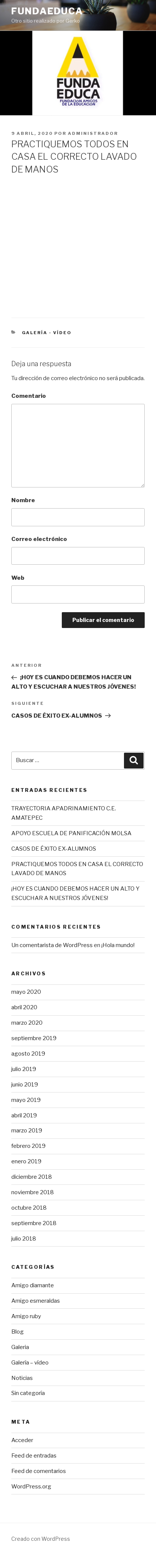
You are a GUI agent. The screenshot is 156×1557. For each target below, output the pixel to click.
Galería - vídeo (47, 332)
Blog (17, 1331)
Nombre (23, 500)
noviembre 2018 (32, 1192)
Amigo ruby (26, 1316)
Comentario (28, 396)
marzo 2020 (27, 1022)
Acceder (22, 1440)
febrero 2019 (28, 1146)
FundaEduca (47, 11)
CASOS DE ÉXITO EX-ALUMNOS (53, 848)
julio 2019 (23, 1069)
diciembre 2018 (31, 1176)
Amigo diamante (32, 1285)
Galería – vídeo (30, 1362)
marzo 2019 (26, 1130)
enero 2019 (26, 1161)
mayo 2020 (26, 992)
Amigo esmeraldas (35, 1300)
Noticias (22, 1378)
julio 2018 (23, 1238)
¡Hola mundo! (118, 945)
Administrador (93, 133)
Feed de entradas (34, 1455)
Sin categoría (28, 1393)
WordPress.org (31, 1486)
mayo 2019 (26, 1100)
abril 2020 (24, 1007)
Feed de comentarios (38, 1471)
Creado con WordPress (40, 1539)
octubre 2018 (29, 1207)
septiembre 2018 (34, 1223)
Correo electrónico (39, 539)
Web (17, 578)
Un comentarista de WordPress (52, 945)
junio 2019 (24, 1084)
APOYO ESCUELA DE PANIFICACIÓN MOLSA (71, 833)
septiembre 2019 (34, 1038)
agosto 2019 (28, 1053)
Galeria (20, 1347)
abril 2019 (24, 1115)
